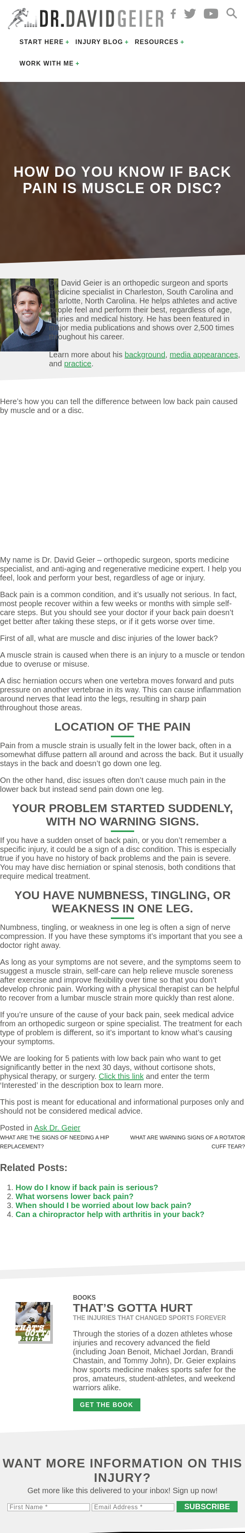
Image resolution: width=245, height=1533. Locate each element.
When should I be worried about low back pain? (103, 1205)
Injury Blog (99, 42)
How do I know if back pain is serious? (87, 1187)
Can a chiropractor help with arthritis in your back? (110, 1214)
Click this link (121, 1076)
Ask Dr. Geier (57, 1127)
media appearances (204, 354)
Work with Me (46, 63)
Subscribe (207, 1506)
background (145, 354)
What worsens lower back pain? (74, 1196)
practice (77, 363)
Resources (156, 42)
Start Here (41, 42)
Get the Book (106, 1405)
